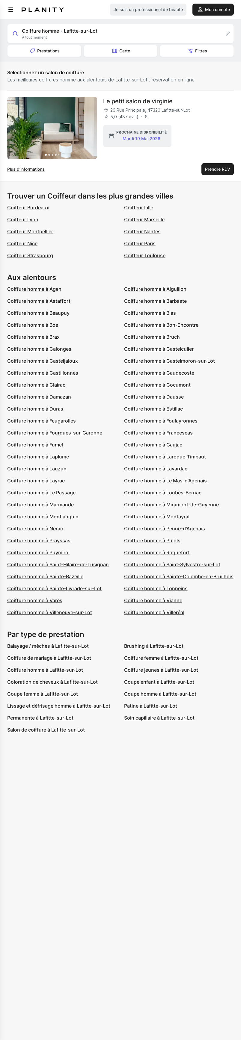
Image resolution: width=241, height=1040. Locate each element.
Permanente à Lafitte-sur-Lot (40, 718)
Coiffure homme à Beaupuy (38, 313)
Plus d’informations (26, 169)
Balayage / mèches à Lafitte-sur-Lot (48, 646)
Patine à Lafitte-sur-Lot (150, 706)
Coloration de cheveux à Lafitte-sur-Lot (52, 682)
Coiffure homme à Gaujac (153, 445)
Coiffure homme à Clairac (36, 385)
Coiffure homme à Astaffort (38, 301)
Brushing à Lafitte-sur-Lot (153, 646)
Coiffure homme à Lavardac (155, 469)
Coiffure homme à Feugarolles (41, 421)
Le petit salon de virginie (138, 101)
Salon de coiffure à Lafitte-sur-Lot (46, 730)
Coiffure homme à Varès (34, 600)
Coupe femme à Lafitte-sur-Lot (42, 694)
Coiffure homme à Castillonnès (42, 373)
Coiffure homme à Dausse (154, 397)
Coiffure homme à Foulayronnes (161, 421)
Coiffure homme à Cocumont (157, 385)
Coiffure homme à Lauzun (37, 469)
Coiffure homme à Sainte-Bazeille (45, 576)
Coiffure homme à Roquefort (157, 552)
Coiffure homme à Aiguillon (155, 289)
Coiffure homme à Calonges (39, 349)
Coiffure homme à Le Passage (41, 493)
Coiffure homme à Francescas (158, 433)
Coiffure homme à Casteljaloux (42, 361)
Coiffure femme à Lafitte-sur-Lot (161, 658)
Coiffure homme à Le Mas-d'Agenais (165, 481)
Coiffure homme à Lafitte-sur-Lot (45, 670)
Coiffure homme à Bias (150, 313)
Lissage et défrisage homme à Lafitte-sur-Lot (58, 706)
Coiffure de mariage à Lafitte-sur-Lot (49, 658)
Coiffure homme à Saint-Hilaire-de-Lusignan (58, 564)
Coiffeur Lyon (22, 219)
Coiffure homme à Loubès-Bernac (162, 493)
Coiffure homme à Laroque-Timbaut (165, 457)
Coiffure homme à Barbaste (155, 301)
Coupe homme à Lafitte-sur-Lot (160, 694)
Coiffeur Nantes (142, 231)
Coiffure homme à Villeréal (154, 612)
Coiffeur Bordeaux (28, 208)
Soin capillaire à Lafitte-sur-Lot (159, 718)
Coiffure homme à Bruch (152, 337)
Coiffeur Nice (22, 243)
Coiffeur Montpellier (30, 231)
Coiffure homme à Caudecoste (159, 373)
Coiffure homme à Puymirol (38, 552)
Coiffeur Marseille (144, 219)
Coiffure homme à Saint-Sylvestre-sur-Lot (172, 564)
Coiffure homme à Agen (34, 289)
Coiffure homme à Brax (33, 337)
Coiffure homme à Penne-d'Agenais (164, 529)
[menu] (10, 9)
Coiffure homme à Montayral (156, 517)
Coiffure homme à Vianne (153, 600)
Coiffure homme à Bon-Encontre (161, 325)
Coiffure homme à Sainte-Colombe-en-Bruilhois (179, 576)
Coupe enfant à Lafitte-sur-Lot (159, 682)
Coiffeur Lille (138, 208)
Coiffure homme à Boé (32, 325)
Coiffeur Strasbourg (30, 255)
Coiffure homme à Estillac (153, 409)
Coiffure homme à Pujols (152, 541)
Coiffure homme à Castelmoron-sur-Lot (169, 361)
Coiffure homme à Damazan (39, 397)
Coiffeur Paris (140, 243)
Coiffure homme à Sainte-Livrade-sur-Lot (54, 588)
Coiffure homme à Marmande (40, 505)
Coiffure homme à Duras (35, 409)
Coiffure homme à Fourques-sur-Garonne (54, 433)
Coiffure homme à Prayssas (38, 541)
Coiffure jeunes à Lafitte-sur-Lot (161, 670)
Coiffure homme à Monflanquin (43, 517)
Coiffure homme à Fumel (35, 445)
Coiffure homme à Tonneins (156, 588)
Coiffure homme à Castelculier (159, 349)
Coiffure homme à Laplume (38, 457)
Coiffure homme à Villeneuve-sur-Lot (49, 612)
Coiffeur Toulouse (144, 255)
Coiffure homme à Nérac (35, 529)
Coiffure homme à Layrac (36, 481)
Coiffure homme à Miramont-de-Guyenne (171, 505)
